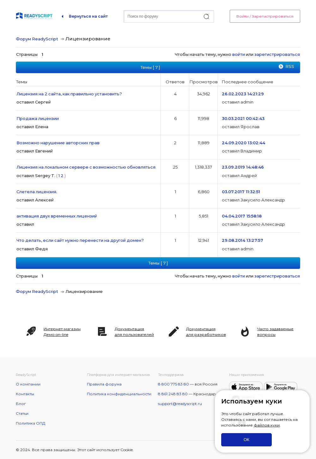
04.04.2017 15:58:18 (242, 215)
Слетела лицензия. (36, 191)
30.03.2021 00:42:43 (243, 118)
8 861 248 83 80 (173, 393)
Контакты (25, 393)
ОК (246, 439)
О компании (28, 384)
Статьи (22, 413)
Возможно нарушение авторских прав (58, 142)
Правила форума (104, 384)
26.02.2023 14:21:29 (243, 93)
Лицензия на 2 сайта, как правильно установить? (69, 93)
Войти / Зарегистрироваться (265, 16)
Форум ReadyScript (37, 38)
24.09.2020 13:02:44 (243, 142)
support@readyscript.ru (180, 403)
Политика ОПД (30, 423)
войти (238, 54)
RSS (289, 66)
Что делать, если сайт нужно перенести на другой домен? (80, 240)
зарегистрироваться (277, 54)
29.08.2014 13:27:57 (242, 240)
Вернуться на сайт (88, 16)
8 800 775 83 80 (173, 384)
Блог (21, 403)
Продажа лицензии (37, 118)
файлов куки (267, 425)
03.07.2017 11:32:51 (241, 191)
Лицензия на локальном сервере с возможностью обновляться (85, 167)
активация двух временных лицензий (56, 215)
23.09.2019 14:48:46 (243, 167)
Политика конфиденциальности (119, 393)
